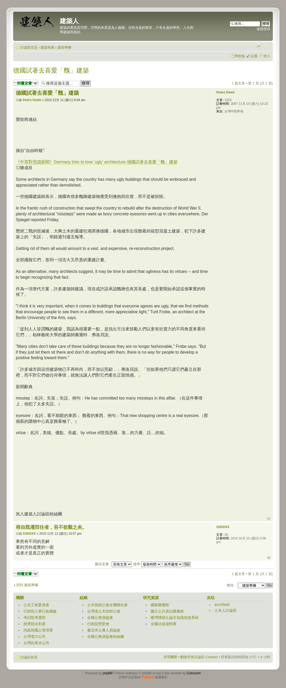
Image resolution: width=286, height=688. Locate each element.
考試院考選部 (34, 617)
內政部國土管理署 (38, 630)
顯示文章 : (113, 564)
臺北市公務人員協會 (103, 630)
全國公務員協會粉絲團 (105, 636)
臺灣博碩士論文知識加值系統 (175, 617)
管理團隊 (170, 657)
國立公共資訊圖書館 (167, 611)
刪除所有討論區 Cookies (199, 657)
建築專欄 (64, 47)
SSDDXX (29, 533)
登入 (266, 56)
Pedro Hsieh (32, 100)
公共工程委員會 (36, 605)
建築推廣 (47, 47)
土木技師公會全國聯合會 (107, 605)
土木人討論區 (225, 610)
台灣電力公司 (34, 636)
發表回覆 (25, 83)
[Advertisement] (112, 134)
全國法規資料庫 (163, 624)
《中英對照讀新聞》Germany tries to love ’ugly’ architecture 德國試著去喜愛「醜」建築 (96, 162)
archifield (222, 604)
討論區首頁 (28, 47)
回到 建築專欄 (27, 585)
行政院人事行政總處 (40, 611)
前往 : (231, 585)
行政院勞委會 (98, 624)
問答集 (240, 56)
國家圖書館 (160, 605)
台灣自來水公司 (36, 643)
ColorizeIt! (194, 673)
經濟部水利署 (34, 624)
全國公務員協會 (100, 617)
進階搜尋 (263, 29)
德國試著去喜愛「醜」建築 (51, 70)
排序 (147, 564)
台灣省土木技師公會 (103, 611)
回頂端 (268, 519)
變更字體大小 (266, 45)
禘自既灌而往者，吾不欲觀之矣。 (51, 527)
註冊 (254, 56)
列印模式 (258, 45)
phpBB (107, 673)
